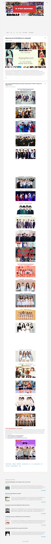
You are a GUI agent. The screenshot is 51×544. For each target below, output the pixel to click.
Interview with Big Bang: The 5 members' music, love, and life (17, 482)
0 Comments (13, 86)
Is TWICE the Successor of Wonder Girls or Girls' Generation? (17, 516)
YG (13, 32)
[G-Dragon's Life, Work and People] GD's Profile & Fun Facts (17, 505)
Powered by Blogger (25, 541)
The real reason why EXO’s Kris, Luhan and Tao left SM (16, 528)
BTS (20, 32)
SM (11, 32)
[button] (45, 38)
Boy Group (25, 32)
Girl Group (31, 32)
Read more (43, 490)
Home (8, 32)
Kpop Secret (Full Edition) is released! (18, 38)
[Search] (47, 2)
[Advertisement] (20, 23)
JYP (17, 32)
